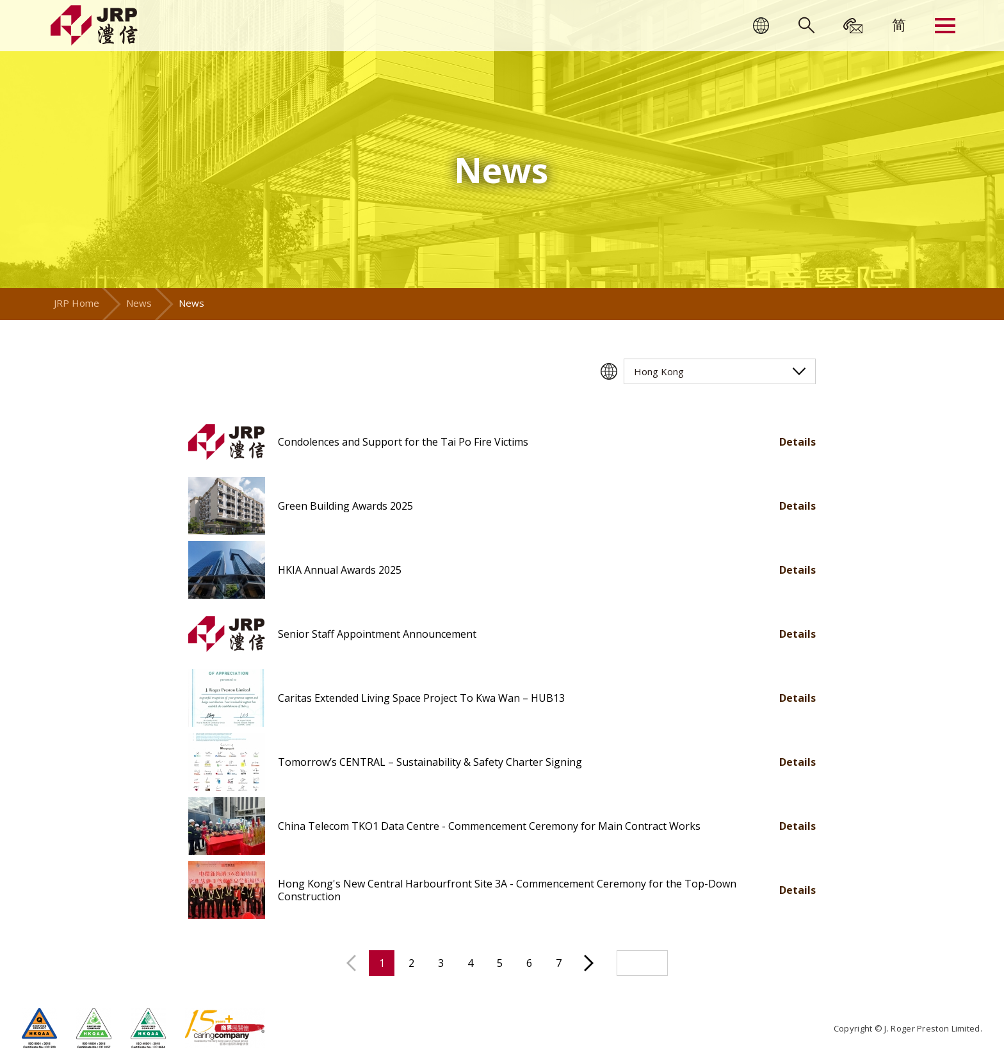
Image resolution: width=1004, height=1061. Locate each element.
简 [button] (899, 24)
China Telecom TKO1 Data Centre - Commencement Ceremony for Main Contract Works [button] (489, 826)
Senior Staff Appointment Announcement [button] (377, 634)
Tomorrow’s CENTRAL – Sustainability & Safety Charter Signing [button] (430, 762)
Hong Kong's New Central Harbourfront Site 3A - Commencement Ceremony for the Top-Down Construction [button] (507, 890)
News (139, 302)
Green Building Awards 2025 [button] (345, 505)
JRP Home (76, 302)
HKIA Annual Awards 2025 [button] (339, 569)
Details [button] (797, 441)
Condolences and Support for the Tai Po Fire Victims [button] (403, 441)
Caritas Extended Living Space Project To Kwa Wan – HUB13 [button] (421, 698)
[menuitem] (899, 24)
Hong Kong (659, 371)
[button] (226, 442)
